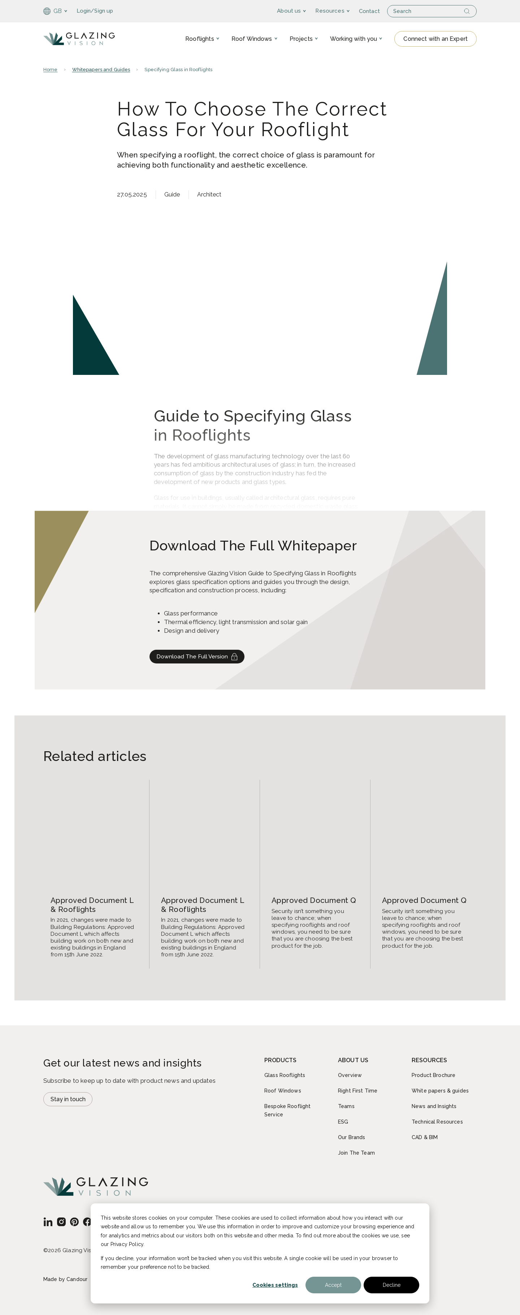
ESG (343, 1122)
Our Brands (351, 1137)
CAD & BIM (425, 1137)
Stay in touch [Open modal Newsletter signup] (69, 1099)
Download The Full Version (199, 659)
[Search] (469, 11)
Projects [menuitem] (301, 39)
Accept (333, 1285)
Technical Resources (437, 1122)
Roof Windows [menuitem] (251, 39)
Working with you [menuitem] (353, 39)
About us (303, 11)
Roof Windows (282, 1091)
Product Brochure (433, 1075)
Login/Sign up (95, 11)
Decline (391, 1285)
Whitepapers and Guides (101, 71)
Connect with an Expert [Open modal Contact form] (435, 39)
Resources (344, 11)
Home (50, 71)
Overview (350, 1075)
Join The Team (356, 1153)
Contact (383, 11)
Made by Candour (65, 1279)
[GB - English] (47, 1221)
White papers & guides (440, 1091)
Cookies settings (275, 1285)
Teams (346, 1106)
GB (52, 11)
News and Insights (434, 1106)
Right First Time (357, 1091)
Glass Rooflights (284, 1075)
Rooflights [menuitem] (199, 39)
